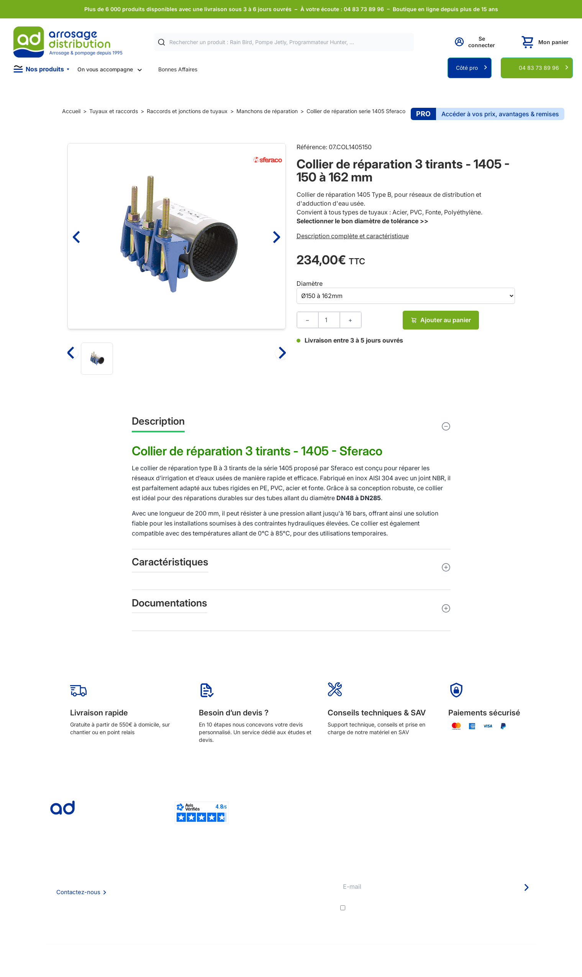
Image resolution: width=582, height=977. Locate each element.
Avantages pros (277, 890)
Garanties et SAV (278, 911)
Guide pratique (276, 900)
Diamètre (310, 283)
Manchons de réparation (267, 111)
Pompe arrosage (278, 921)
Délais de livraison (279, 869)
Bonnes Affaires (177, 69)
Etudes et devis (276, 879)
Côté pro (467, 67)
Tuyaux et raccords (113, 111)
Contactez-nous (78, 892)
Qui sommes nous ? (177, 869)
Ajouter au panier (441, 320)
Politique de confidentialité (186, 911)
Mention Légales (173, 900)
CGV (158, 890)
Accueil (71, 111)
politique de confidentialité (498, 908)
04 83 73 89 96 (539, 67)
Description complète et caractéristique (353, 236)
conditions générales (416, 908)
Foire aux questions (177, 879)
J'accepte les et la (441, 908)
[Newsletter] (526, 887)
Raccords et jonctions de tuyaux (187, 111)
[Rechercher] (161, 42)
